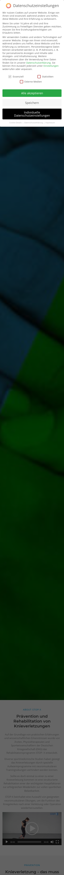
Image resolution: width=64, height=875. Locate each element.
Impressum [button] (50, 121)
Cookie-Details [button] (15, 121)
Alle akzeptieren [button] (32, 92)
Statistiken (45, 75)
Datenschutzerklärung (38, 61)
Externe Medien (31, 80)
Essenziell (16, 75)
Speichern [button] (32, 101)
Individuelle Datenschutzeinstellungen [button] (32, 112)
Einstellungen (51, 64)
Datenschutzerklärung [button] (33, 121)
